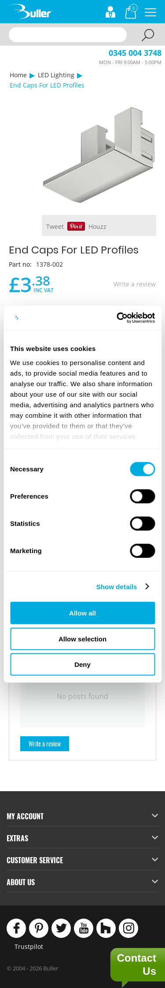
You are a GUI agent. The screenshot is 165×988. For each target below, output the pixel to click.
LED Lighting (56, 75)
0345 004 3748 (135, 53)
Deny (82, 664)
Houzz (97, 226)
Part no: (20, 264)
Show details (116, 586)
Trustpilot (29, 946)
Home (18, 75)
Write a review (135, 284)
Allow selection (82, 638)
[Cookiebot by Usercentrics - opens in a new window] (117, 317)
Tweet (55, 226)
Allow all (82, 613)
